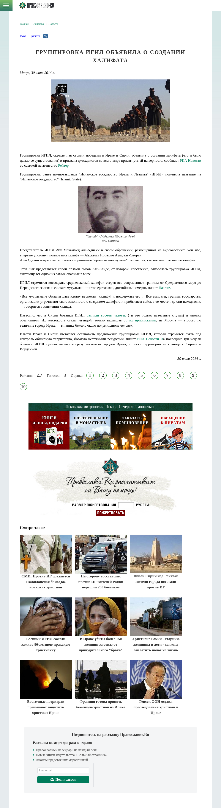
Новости (53, 23)
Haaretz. (165, 288)
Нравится (35, 35)
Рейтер (63, 165)
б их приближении (141, 320)
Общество (38, 23)
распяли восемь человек (106, 315)
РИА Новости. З (150, 339)
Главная (24, 23)
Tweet (23, 35)
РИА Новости (190, 160)
